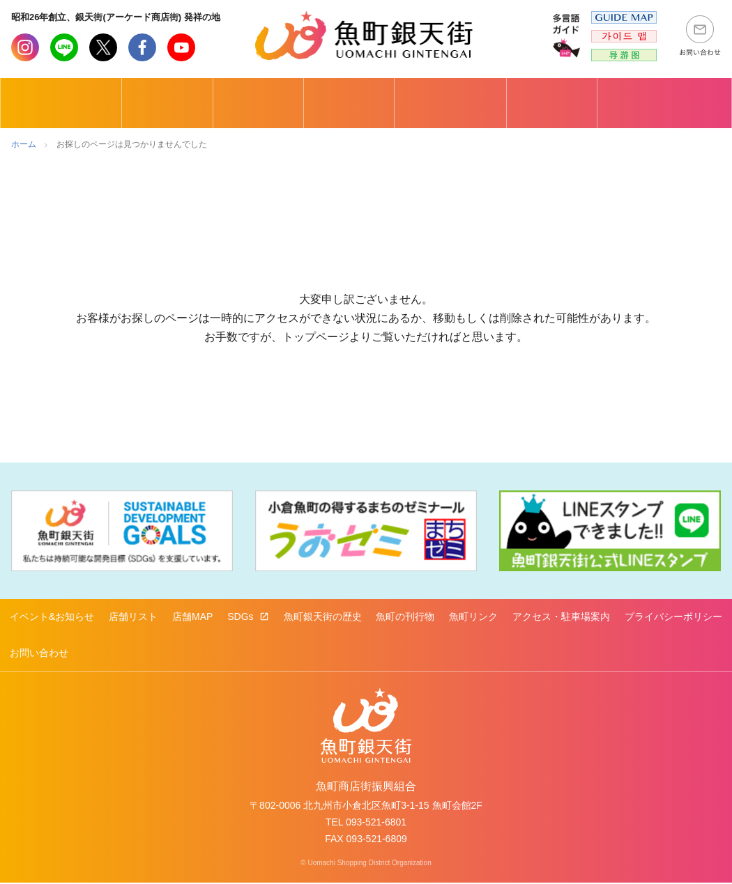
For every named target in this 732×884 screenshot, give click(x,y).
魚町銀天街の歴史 (323, 617)
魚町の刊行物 (405, 617)
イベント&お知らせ (52, 617)
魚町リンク (473, 617)
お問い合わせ (39, 653)
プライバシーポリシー (673, 617)
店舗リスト (133, 617)
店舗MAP (192, 617)
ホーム (23, 144)
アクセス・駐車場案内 (561, 617)
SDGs (241, 617)
